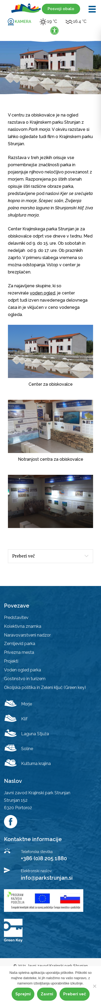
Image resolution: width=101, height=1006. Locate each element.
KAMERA (23, 21)
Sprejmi (23, 994)
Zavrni (47, 994)
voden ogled (42, 293)
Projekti (11, 661)
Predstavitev (16, 617)
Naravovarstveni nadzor (27, 635)
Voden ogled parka (22, 669)
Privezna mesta (19, 652)
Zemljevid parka (19, 643)
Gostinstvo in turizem (24, 678)
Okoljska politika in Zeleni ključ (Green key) (45, 687)
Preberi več (23, 556)
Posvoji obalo (61, 8)
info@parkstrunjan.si (47, 878)
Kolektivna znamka (22, 626)
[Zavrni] (94, 986)
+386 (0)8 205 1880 (44, 858)
